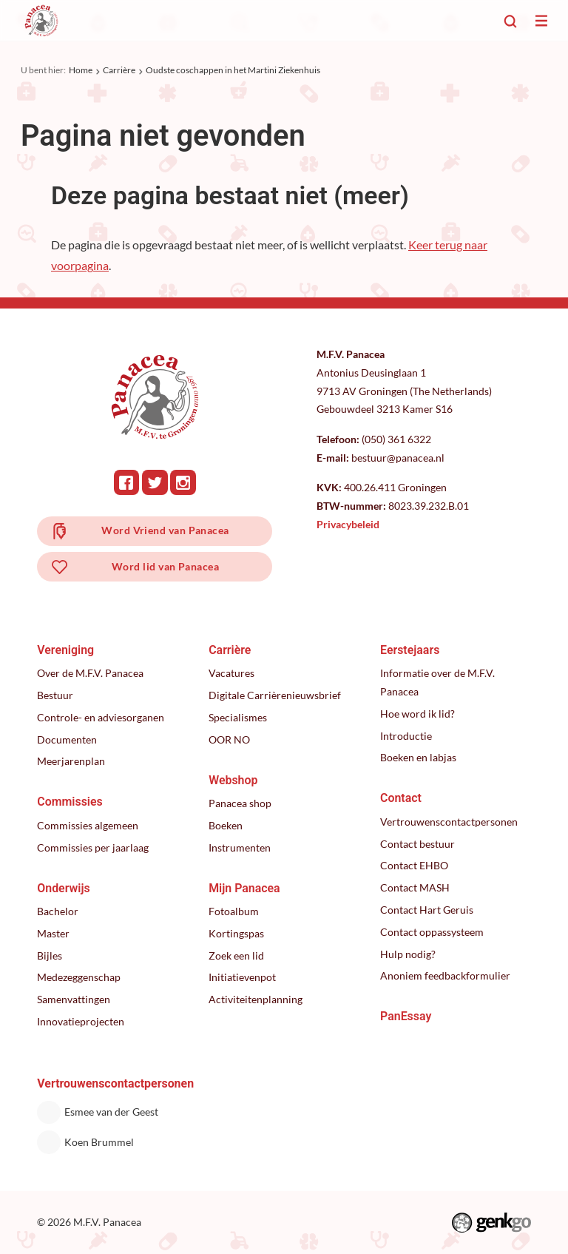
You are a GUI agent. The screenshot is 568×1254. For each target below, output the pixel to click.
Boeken (226, 825)
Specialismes (238, 717)
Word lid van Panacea (165, 566)
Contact (401, 798)
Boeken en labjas (418, 757)
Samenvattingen (73, 999)
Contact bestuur (417, 843)
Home (80, 69)
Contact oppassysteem (432, 932)
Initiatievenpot (242, 977)
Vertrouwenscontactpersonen (449, 821)
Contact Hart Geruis (426, 909)
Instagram (183, 483)
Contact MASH (415, 887)
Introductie (406, 735)
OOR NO (229, 739)
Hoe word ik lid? (417, 713)
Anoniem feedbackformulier (445, 975)
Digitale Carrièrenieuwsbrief (275, 695)
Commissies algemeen (87, 825)
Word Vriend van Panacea (165, 530)
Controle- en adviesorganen (100, 717)
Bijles (49, 955)
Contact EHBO (414, 865)
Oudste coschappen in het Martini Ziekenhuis (233, 69)
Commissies (69, 802)
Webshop (233, 780)
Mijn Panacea (244, 888)
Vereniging (65, 650)
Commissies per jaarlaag (93, 847)
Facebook (127, 483)
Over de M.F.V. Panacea (90, 673)
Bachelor (57, 911)
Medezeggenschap (79, 977)
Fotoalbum (234, 911)
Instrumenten (240, 847)
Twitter (155, 483)
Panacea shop (240, 803)
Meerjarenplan (71, 761)
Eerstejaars (409, 650)
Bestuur (55, 695)
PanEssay (405, 1016)
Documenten (67, 739)
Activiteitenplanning (255, 999)
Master (53, 933)
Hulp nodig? (408, 954)
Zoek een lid (236, 955)
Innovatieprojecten (80, 1021)
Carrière (119, 69)
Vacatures (231, 673)
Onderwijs (63, 888)
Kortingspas (236, 933)
